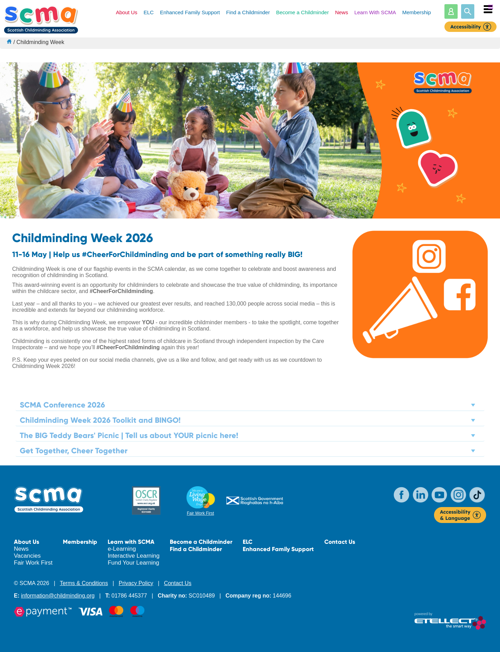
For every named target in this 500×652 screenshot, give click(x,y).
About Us (127, 12)
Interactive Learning (133, 555)
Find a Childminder (248, 12)
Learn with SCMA (131, 542)
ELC (148, 12)
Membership (416, 12)
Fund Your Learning (133, 562)
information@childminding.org (57, 596)
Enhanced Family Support (190, 12)
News (341, 12)
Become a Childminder (302, 12)
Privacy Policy (136, 583)
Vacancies (27, 555)
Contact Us (339, 542)
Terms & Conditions (84, 583)
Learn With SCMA (375, 12)
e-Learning (122, 549)
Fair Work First (200, 513)
